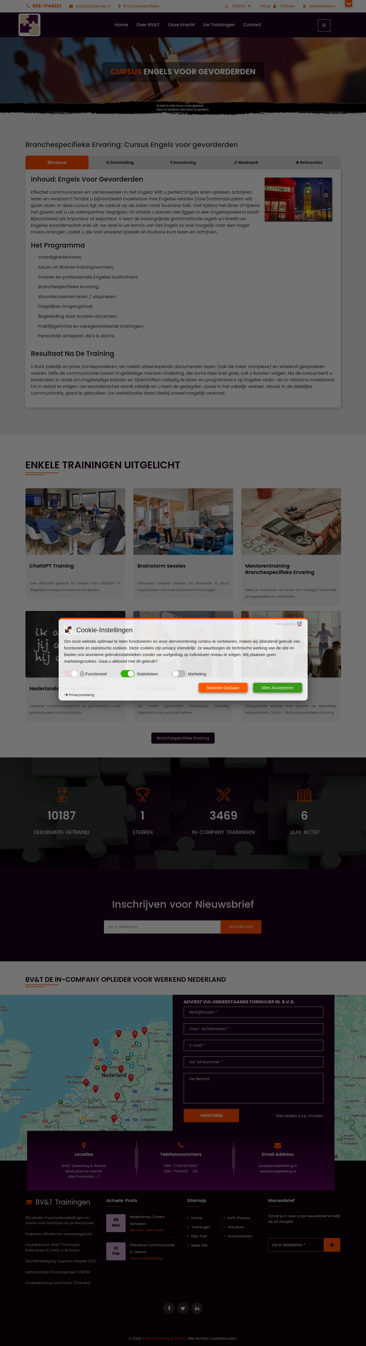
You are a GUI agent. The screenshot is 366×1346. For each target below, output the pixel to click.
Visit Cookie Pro (285, 624)
